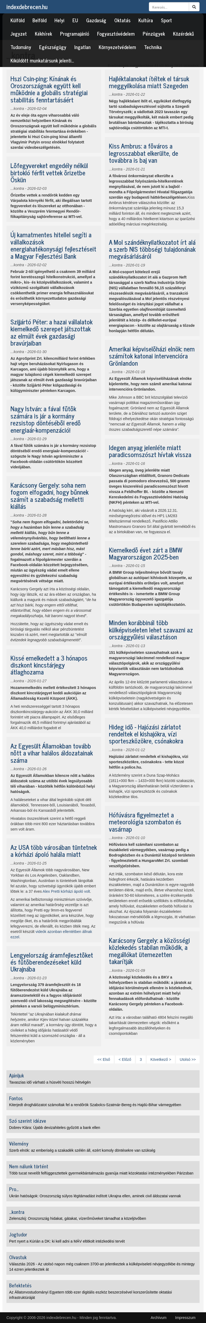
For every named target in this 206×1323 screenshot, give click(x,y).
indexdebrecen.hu (26, 7)
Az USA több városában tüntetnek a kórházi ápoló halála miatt (53, 850)
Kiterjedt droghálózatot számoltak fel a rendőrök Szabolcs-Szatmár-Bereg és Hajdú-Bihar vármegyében (95, 1105)
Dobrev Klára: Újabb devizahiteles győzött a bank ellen (54, 1127)
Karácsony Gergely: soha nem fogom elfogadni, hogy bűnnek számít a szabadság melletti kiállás (49, 495)
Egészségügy (52, 47)
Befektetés (20, 1285)
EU (75, 20)
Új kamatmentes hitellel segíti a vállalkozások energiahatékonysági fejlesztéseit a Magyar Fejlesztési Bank (53, 245)
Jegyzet (18, 33)
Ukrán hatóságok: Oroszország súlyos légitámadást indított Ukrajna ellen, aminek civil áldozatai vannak (95, 1196)
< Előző (125, 1059)
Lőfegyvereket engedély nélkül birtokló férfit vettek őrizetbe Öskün (49, 172)
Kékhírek (43, 33)
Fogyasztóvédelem (116, 33)
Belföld (39, 20)
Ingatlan (82, 47)
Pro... (14, 1189)
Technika (153, 47)
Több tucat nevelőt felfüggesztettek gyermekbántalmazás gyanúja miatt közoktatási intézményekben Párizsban (101, 1173)
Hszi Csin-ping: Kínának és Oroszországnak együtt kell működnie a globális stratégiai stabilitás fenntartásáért (49, 89)
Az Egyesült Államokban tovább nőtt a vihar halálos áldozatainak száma (51, 752)
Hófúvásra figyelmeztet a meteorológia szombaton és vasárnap (145, 821)
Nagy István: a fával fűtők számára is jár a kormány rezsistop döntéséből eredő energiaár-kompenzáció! (45, 419)
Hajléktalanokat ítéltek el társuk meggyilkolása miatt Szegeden (149, 82)
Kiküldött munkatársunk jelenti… (42, 60)
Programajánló (74, 33)
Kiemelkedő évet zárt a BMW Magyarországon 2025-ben (145, 553)
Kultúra (145, 20)
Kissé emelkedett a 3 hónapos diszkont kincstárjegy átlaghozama (48, 665)
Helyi (59, 20)
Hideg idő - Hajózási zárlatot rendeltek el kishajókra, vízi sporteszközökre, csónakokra (146, 733)
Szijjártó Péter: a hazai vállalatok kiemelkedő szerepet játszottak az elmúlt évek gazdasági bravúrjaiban (51, 332)
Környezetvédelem (117, 47)
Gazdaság (96, 20)
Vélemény (18, 1143)
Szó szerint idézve (27, 1121)
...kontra (17, 108)
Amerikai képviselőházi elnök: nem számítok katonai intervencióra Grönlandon (152, 355)
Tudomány (20, 47)
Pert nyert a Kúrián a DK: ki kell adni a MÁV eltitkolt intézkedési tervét (67, 1241)
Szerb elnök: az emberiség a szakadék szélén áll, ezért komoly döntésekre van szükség (82, 1150)
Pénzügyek (154, 33)
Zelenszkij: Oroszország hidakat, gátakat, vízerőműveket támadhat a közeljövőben (77, 1218)
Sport (166, 20)
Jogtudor (18, 1234)
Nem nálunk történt (28, 1166)
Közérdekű (183, 33)
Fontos (16, 1098)
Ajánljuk (16, 1075)
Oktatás (122, 20)
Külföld (17, 20)
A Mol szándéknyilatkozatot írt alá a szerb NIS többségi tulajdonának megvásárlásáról (152, 249)
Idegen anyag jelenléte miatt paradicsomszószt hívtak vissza (150, 450)
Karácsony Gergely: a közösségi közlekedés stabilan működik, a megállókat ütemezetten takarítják (149, 950)
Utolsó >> (188, 1059)
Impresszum (185, 1317)
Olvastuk (18, 1257)
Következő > (160, 1059)
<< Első (103, 1059)
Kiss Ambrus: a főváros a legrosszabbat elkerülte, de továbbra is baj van (143, 152)
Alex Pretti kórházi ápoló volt (66, 891)
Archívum (159, 1317)
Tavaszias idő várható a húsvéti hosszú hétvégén (50, 1082)
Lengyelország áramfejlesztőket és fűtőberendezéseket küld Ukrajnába (51, 962)
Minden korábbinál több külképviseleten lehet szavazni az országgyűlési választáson (151, 629)
